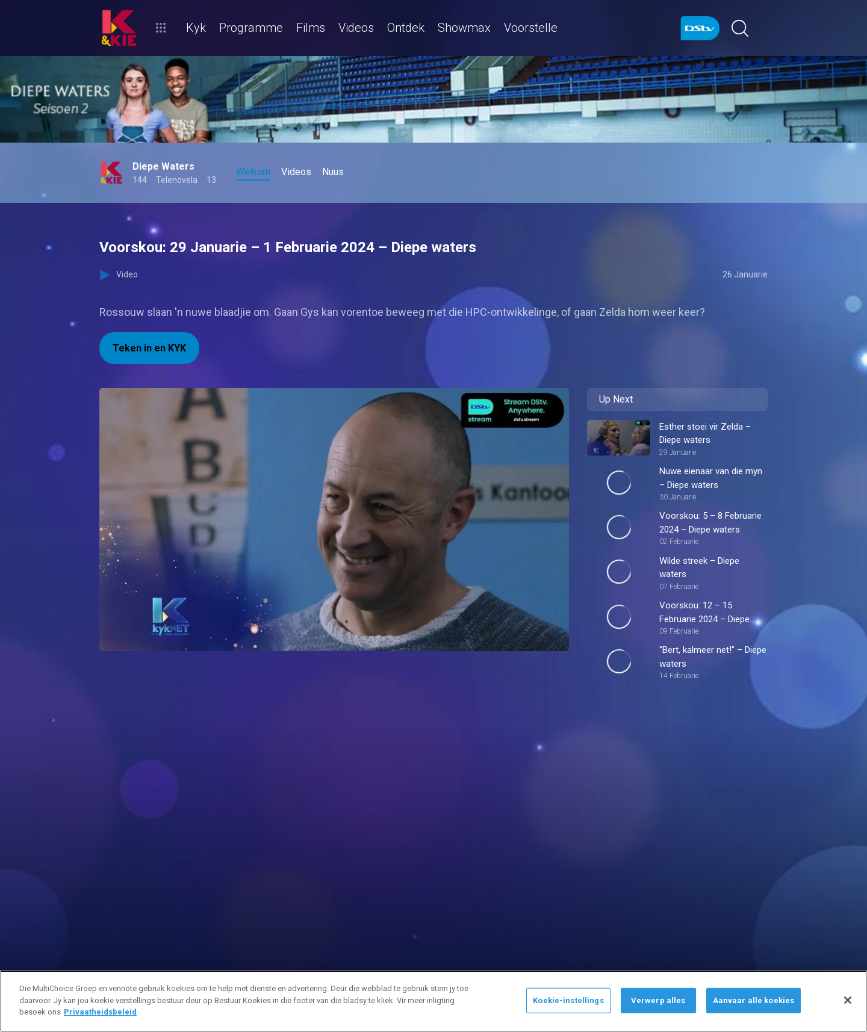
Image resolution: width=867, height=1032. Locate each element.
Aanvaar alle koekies (754, 1000)
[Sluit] (847, 1000)
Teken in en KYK (149, 348)
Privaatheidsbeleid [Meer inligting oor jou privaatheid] (100, 1011)
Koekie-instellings (568, 1000)
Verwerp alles (658, 1000)
